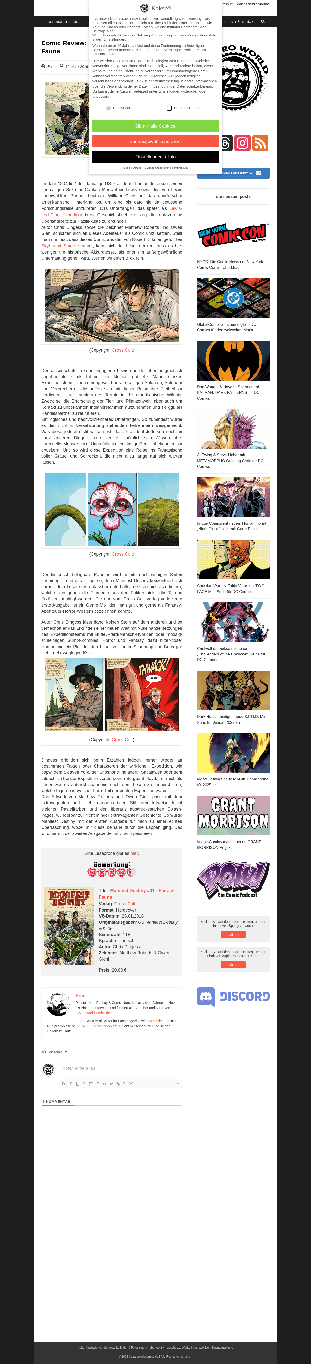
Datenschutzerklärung (253, 4)
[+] (131, 1079)
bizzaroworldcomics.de (93, 1008)
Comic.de (154, 1016)
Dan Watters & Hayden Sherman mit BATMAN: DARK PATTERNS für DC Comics (228, 392)
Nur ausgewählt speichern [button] (155, 141)
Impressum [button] (181, 167)
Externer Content (184, 108)
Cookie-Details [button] (132, 167)
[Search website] (263, 21)
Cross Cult (122, 348)
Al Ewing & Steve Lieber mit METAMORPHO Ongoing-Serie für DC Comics (230, 459)
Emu (51, 67)
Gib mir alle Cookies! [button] (156, 126)
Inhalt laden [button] (233, 930)
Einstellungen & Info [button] (155, 156)
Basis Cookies (121, 108)
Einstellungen (169, 91)
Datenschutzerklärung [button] (158, 167)
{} (124, 1079)
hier (134, 850)
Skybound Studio (58, 244)
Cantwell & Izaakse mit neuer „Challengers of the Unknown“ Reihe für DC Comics (231, 651)
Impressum (225, 4)
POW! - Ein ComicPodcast (97, 1021)
